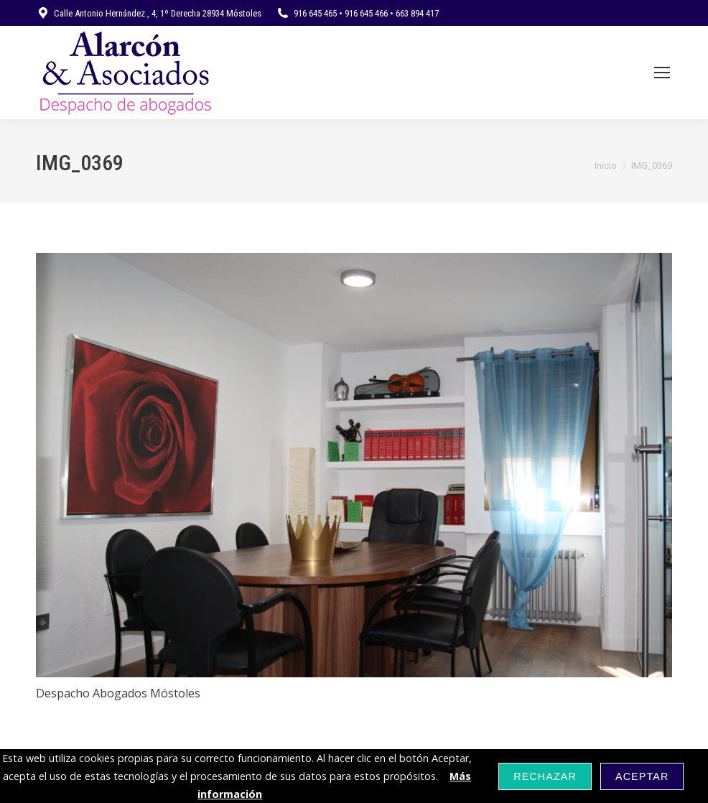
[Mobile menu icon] (662, 72)
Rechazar (545, 776)
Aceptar (642, 776)
